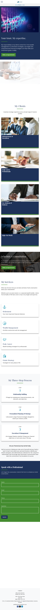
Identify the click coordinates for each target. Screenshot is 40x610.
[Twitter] (20, 606)
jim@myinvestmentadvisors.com (20, 604)
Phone (3, 498)
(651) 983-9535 (22, 594)
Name (2, 482)
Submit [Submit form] (4, 517)
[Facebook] (18, 606)
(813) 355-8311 (21, 593)
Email (2, 490)
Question (3, 506)
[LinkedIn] (22, 606)
